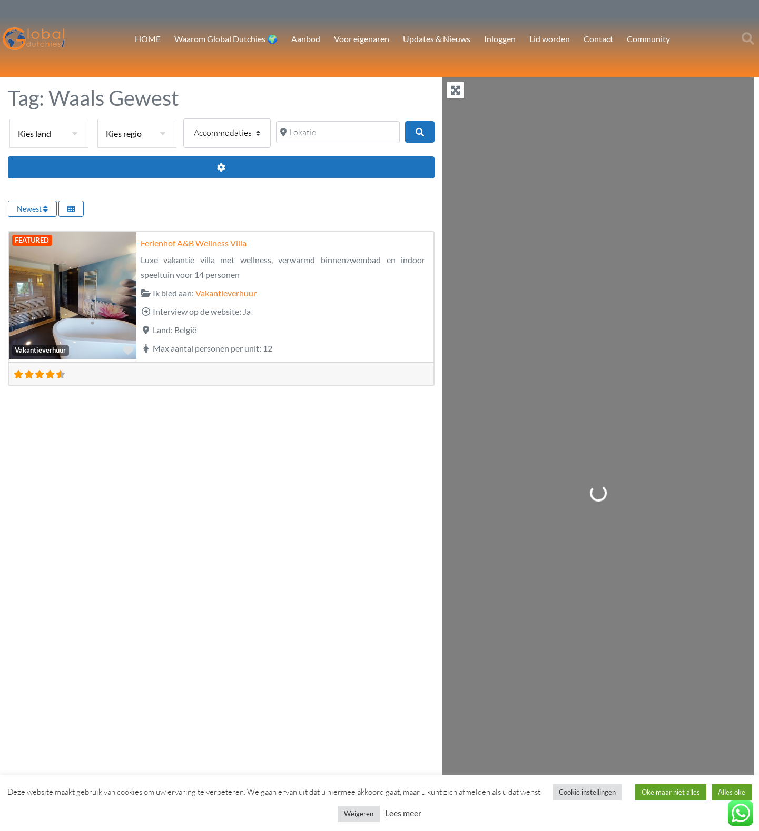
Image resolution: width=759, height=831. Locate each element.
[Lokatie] (338, 132)
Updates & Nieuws (436, 39)
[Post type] (227, 133)
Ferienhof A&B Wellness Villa (194, 243)
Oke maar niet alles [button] (671, 792)
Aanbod (305, 39)
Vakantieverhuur (40, 350)
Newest (32, 208)
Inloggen (500, 39)
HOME (148, 39)
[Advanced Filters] (221, 167)
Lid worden (549, 39)
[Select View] (71, 209)
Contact (598, 39)
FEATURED (32, 240)
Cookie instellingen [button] (587, 792)
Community (648, 39)
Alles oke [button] (731, 792)
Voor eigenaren (361, 39)
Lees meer (403, 813)
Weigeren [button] (358, 813)
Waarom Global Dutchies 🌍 (226, 39)
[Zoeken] (420, 132)
